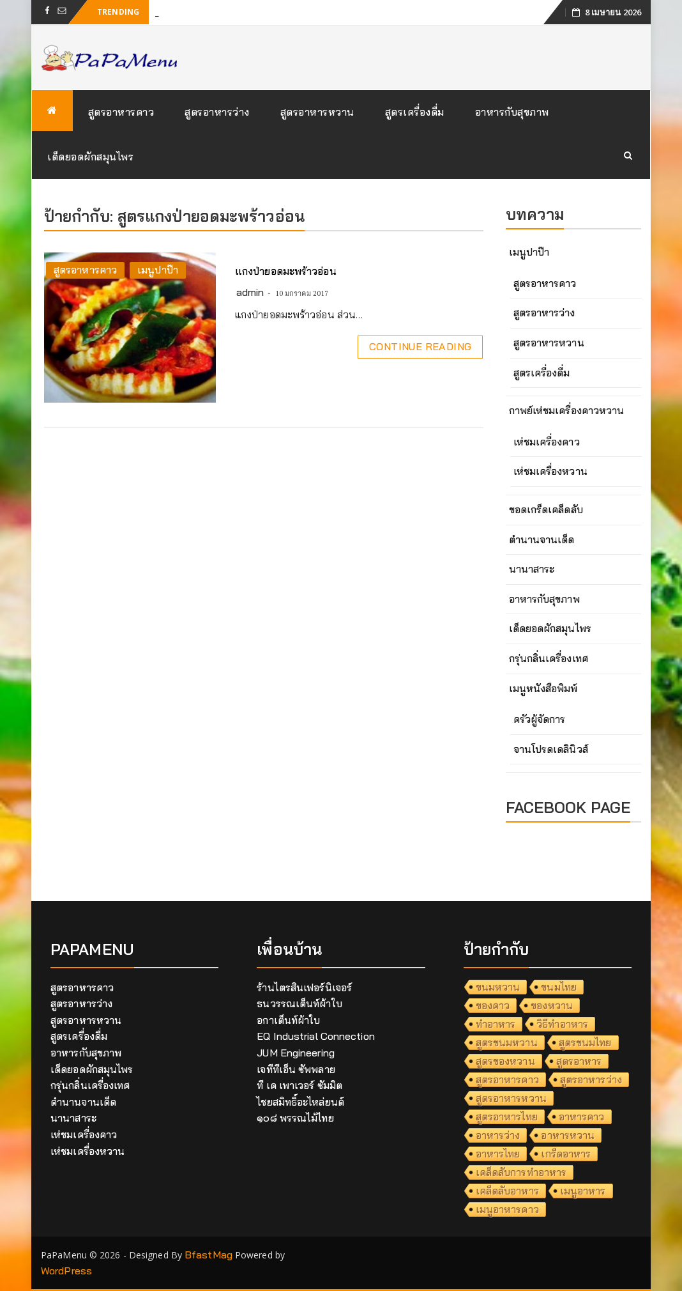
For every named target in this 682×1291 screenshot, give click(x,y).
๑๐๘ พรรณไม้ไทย (295, 1117)
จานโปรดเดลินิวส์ (550, 749)
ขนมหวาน (498, 986)
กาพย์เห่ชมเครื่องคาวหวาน (567, 410)
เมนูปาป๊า (157, 269)
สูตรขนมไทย (585, 1042)
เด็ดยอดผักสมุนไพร (90, 156)
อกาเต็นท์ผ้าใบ (288, 1020)
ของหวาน (552, 1005)
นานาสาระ (532, 568)
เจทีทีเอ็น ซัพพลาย (296, 1069)
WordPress (66, 1270)
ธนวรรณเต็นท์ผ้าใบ (299, 1003)
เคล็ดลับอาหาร (507, 1190)
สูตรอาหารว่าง (217, 111)
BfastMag (208, 1254)
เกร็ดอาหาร (566, 1153)
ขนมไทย (559, 986)
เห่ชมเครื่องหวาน (550, 471)
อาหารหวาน (568, 1135)
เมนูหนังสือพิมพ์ (543, 688)
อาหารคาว (582, 1116)
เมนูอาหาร (583, 1190)
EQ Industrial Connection (315, 1036)
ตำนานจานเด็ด (542, 539)
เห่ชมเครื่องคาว (546, 441)
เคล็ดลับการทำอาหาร (521, 1172)
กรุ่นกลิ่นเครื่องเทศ (548, 658)
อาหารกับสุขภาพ (512, 111)
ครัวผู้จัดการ (539, 719)
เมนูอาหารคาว (507, 1209)
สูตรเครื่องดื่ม (414, 111)
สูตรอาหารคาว (121, 111)
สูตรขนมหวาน (507, 1042)
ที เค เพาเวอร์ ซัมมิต (299, 1085)
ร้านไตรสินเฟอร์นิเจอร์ (304, 987)
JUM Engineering (296, 1052)
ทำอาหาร (496, 1023)
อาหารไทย (498, 1153)
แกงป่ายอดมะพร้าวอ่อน (286, 271)
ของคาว (493, 1005)
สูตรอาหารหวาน (317, 111)
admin (250, 292)
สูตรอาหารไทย (507, 1116)
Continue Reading (420, 346)
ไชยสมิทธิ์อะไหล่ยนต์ (300, 1101)
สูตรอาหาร (579, 1061)
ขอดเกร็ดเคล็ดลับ (546, 509)
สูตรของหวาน (505, 1061)
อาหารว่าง (498, 1135)
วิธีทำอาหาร (562, 1023)
